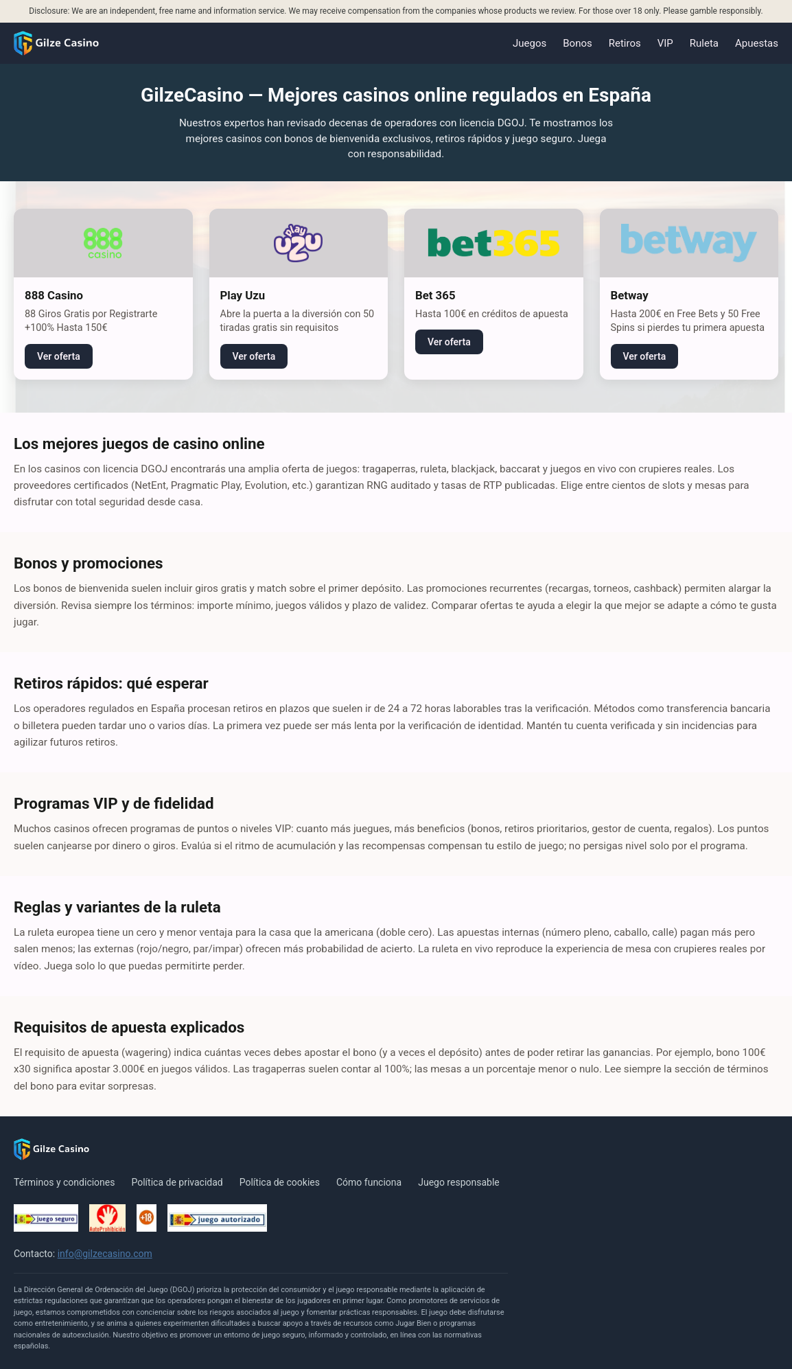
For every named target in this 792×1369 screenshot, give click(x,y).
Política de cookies (280, 1182)
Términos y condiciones (64, 1182)
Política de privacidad (176, 1182)
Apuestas (756, 43)
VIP (665, 43)
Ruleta (704, 43)
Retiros (625, 43)
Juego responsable (459, 1182)
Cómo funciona (368, 1182)
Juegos (529, 43)
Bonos (577, 43)
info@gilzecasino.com (105, 1253)
